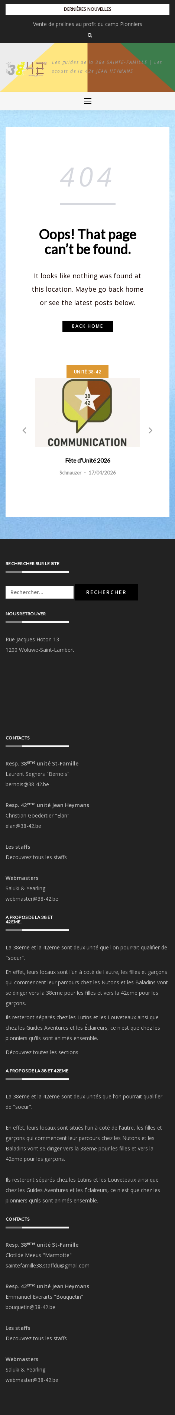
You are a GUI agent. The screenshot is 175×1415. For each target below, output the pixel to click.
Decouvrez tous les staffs (36, 857)
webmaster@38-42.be (32, 898)
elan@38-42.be (23, 825)
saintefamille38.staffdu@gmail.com (48, 1265)
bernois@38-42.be (27, 784)
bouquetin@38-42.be (30, 1307)
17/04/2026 (102, 473)
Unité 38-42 (87, 372)
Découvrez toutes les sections (42, 1052)
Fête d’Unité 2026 (87, 23)
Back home (87, 326)
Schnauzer (70, 473)
